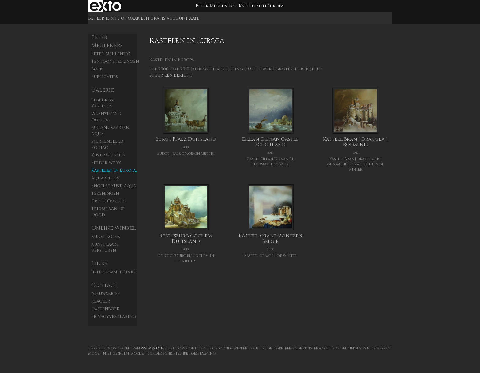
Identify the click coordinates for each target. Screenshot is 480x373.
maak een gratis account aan (163, 18)
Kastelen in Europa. (114, 170)
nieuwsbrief (105, 293)
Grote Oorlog (108, 201)
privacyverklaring (113, 316)
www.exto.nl (153, 348)
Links (99, 263)
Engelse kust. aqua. (114, 186)
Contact (104, 285)
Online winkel (113, 228)
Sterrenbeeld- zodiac (108, 144)
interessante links (113, 272)
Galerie (102, 90)
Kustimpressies (108, 155)
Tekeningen (105, 193)
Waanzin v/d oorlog (106, 117)
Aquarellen (105, 178)
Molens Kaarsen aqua (110, 131)
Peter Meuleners (215, 6)
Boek (97, 69)
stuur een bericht (171, 75)
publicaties (104, 77)
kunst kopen (105, 236)
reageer (100, 301)
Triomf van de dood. (108, 212)
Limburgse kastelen (103, 103)
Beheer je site (104, 18)
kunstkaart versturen (105, 247)
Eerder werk (106, 163)
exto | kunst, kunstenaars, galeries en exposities (105, 6)
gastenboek (105, 309)
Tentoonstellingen (114, 61)
